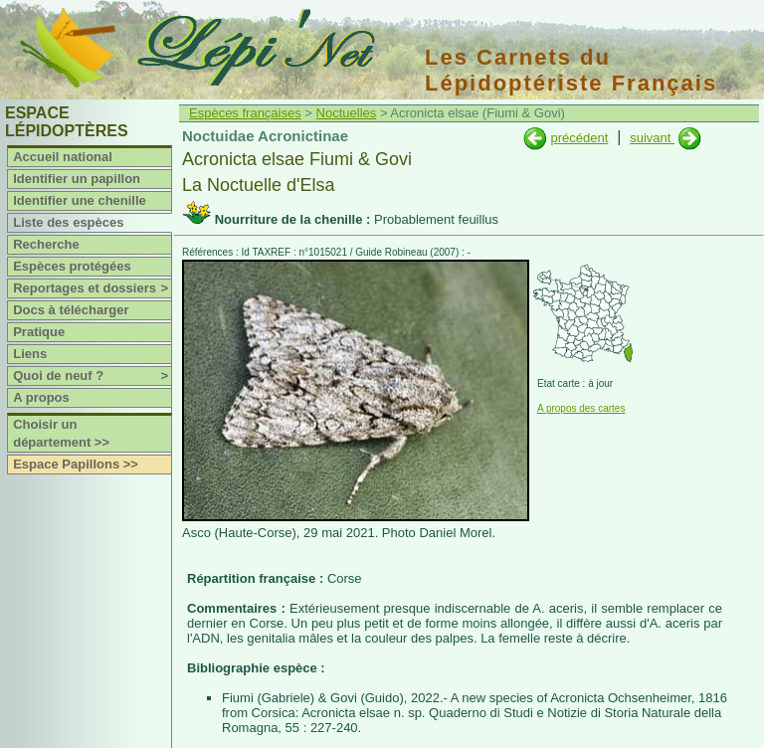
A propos (41, 397)
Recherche (46, 244)
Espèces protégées (72, 266)
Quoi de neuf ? (92, 376)
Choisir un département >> (61, 433)
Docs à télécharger (70, 309)
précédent (579, 137)
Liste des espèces (68, 222)
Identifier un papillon (76, 178)
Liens (30, 353)
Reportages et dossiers (92, 288)
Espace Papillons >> (75, 464)
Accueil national (62, 156)
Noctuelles (346, 112)
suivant (652, 137)
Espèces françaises (245, 112)
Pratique (39, 331)
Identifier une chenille (79, 200)
